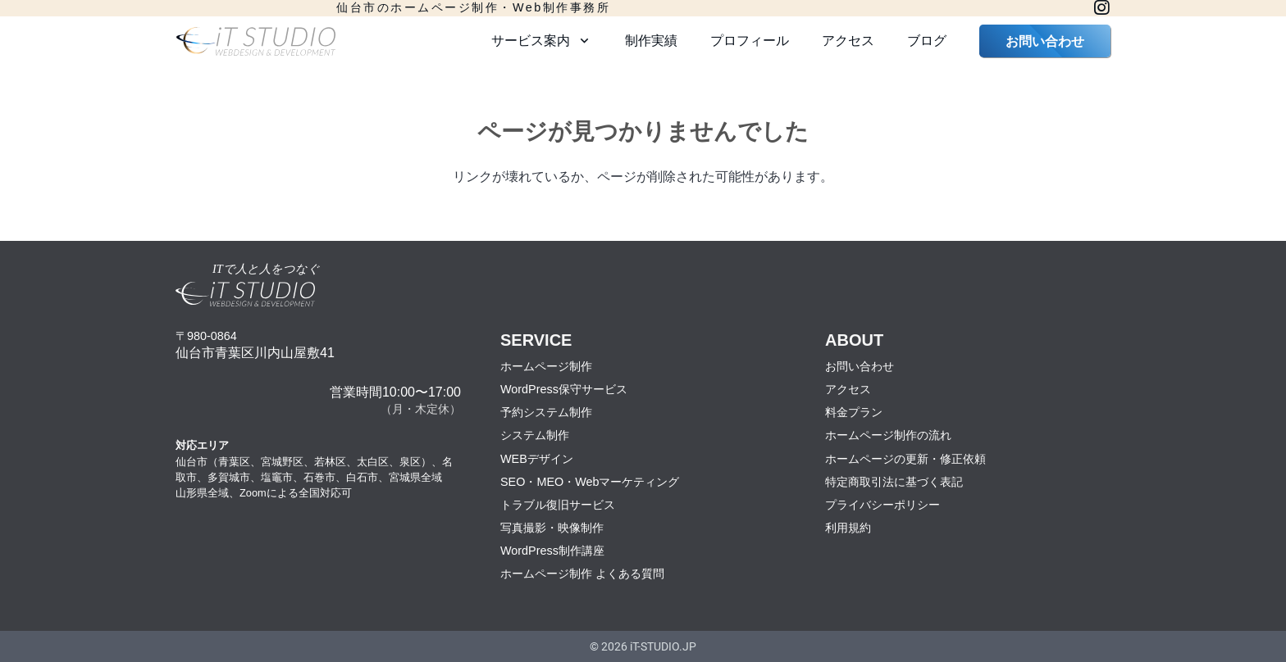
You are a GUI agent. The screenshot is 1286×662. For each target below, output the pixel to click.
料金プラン (853, 412)
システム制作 (534, 435)
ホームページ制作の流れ (888, 435)
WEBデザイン (536, 458)
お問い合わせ (859, 366)
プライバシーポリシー (882, 504)
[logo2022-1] (256, 41)
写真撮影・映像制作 (552, 527)
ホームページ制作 (546, 366)
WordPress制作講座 (552, 550)
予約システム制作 (546, 412)
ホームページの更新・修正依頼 (905, 458)
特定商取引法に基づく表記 (894, 481)
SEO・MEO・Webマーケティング (590, 481)
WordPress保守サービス (563, 389)
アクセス (848, 389)
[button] (581, 41)
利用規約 (848, 527)
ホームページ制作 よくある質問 (582, 573)
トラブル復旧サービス (557, 504)
